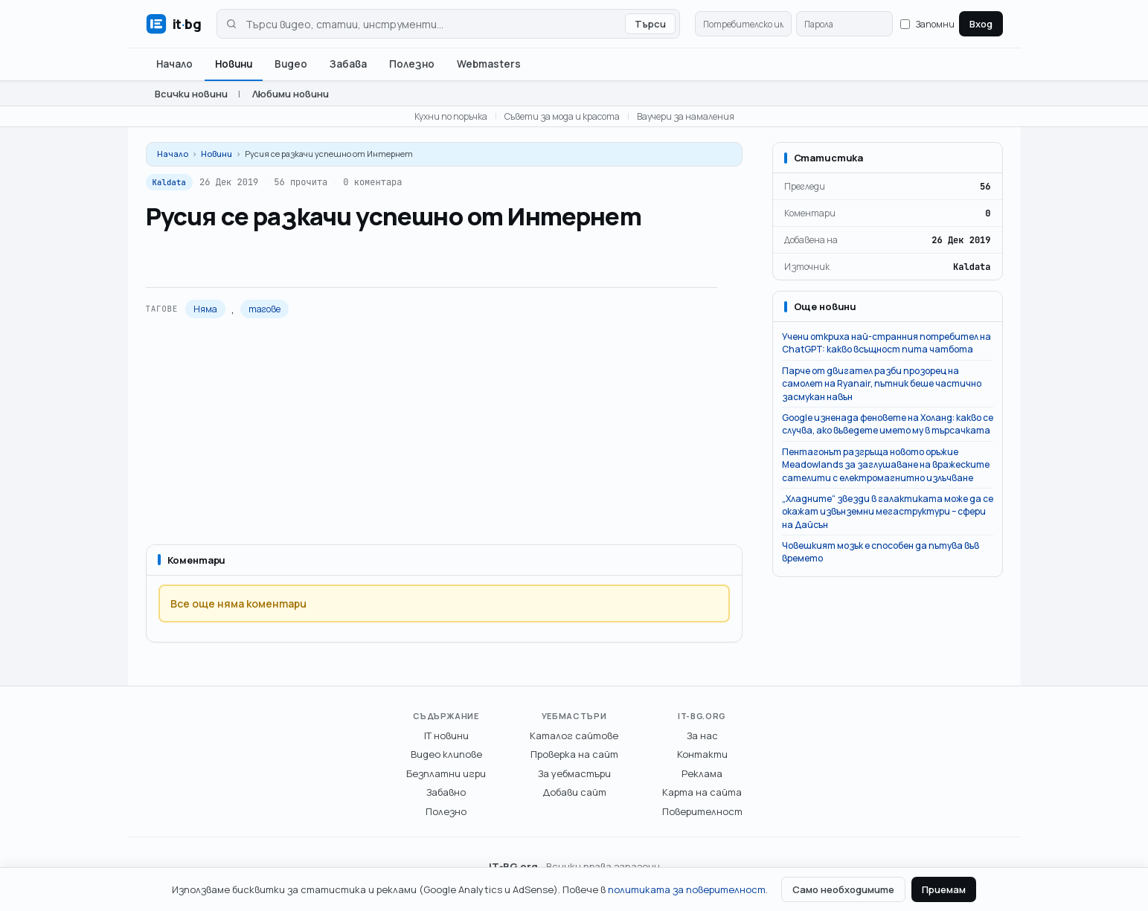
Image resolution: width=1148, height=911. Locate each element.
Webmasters (489, 64)
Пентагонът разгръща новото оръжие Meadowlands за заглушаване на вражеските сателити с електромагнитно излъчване (886, 464)
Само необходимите (843, 889)
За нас (702, 735)
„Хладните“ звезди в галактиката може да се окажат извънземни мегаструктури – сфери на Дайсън (887, 511)
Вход (981, 23)
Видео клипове (446, 754)
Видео (291, 64)
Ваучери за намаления (685, 116)
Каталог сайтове (574, 735)
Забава (348, 64)
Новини (233, 64)
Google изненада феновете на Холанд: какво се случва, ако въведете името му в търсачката (887, 424)
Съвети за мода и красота (562, 116)
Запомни (927, 24)
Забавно (446, 792)
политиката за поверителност (687, 889)
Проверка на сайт (574, 754)
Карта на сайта (702, 792)
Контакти (702, 754)
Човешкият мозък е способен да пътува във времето (880, 551)
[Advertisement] (444, 431)
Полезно (411, 64)
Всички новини (191, 93)
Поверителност (702, 811)
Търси (650, 23)
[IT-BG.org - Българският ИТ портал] (174, 23)
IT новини (446, 735)
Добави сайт (574, 792)
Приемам (944, 889)
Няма (205, 309)
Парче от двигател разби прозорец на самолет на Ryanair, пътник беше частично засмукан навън (881, 383)
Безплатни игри (446, 773)
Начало (174, 64)
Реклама (702, 773)
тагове (264, 309)
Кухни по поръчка (450, 116)
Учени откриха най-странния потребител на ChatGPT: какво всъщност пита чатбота (886, 342)
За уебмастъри (574, 773)
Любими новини (290, 93)
